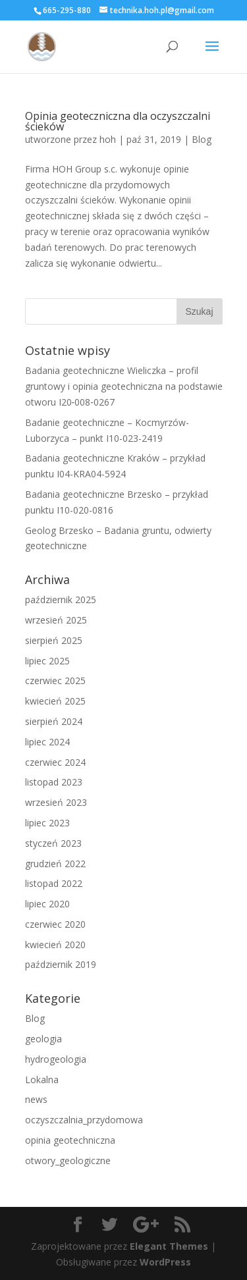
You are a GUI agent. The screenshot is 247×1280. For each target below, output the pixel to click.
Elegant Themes (169, 1246)
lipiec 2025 (47, 660)
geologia (43, 1038)
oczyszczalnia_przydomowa (84, 1119)
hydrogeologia (55, 1059)
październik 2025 (60, 599)
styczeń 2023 (53, 843)
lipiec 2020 (47, 903)
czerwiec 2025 (55, 680)
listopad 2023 (53, 782)
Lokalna (42, 1079)
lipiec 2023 (47, 822)
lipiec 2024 (47, 741)
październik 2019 (60, 964)
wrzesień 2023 (56, 802)
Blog (201, 139)
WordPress (165, 1262)
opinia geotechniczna (70, 1140)
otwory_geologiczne (68, 1160)
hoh (107, 139)
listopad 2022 (53, 883)
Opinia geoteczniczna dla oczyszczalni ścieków (117, 121)
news (36, 1099)
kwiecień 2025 (55, 701)
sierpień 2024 (53, 721)
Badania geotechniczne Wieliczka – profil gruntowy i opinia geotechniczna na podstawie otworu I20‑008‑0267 (124, 386)
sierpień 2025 (53, 640)
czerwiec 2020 (55, 924)
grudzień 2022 (55, 863)
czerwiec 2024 (55, 762)
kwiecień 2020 (55, 944)
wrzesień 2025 (56, 620)
